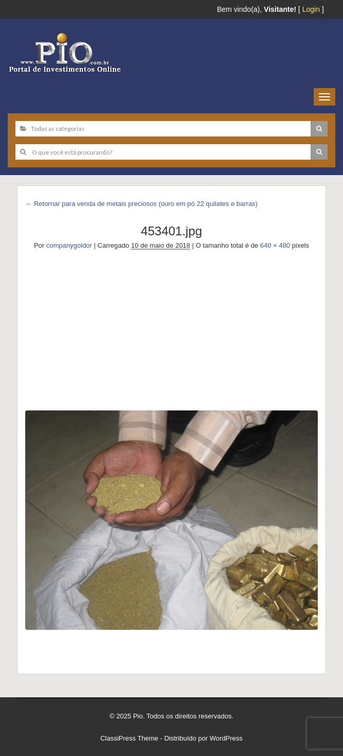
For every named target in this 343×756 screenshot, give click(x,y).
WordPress (226, 738)
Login (311, 9)
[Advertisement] (171, 328)
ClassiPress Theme (129, 738)
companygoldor (69, 245)
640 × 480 (275, 245)
